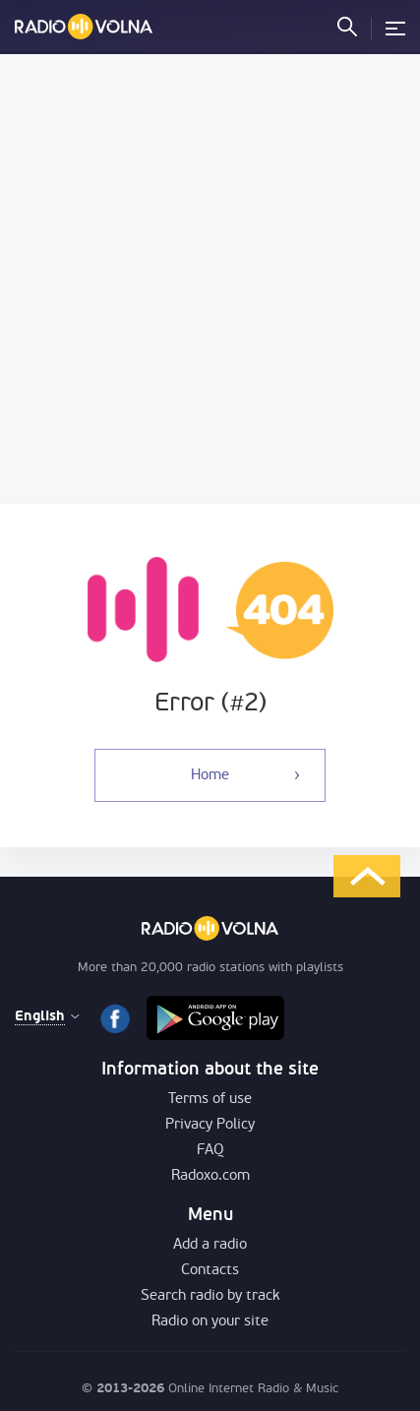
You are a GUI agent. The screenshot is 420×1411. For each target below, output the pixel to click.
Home (210, 775)
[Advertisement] (210, 279)
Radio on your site (210, 1322)
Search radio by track (210, 1296)
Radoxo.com (210, 1176)
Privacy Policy (210, 1125)
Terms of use (210, 1099)
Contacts (210, 1270)
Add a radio (210, 1245)
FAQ (210, 1150)
